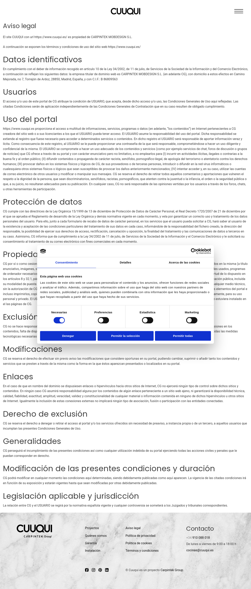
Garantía (91, 543)
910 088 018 (198, 538)
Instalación (92, 550)
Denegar (68, 335)
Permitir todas (183, 335)
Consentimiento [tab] (66, 262)
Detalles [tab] (125, 262)
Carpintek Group (171, 570)
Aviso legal (133, 528)
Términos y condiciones (142, 550)
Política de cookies (139, 543)
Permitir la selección (125, 335)
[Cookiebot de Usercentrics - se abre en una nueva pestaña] (194, 251)
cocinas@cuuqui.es (199, 550)
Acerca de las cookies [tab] (184, 262)
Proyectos (92, 528)
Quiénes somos (96, 536)
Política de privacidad (140, 536)
